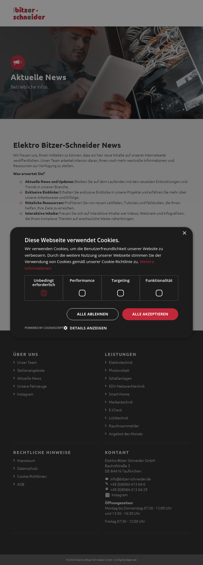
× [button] (184, 233)
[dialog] (101, 282)
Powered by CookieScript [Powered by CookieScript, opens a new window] (44, 328)
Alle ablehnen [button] (92, 313)
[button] (85, 327)
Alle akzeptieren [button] (150, 313)
